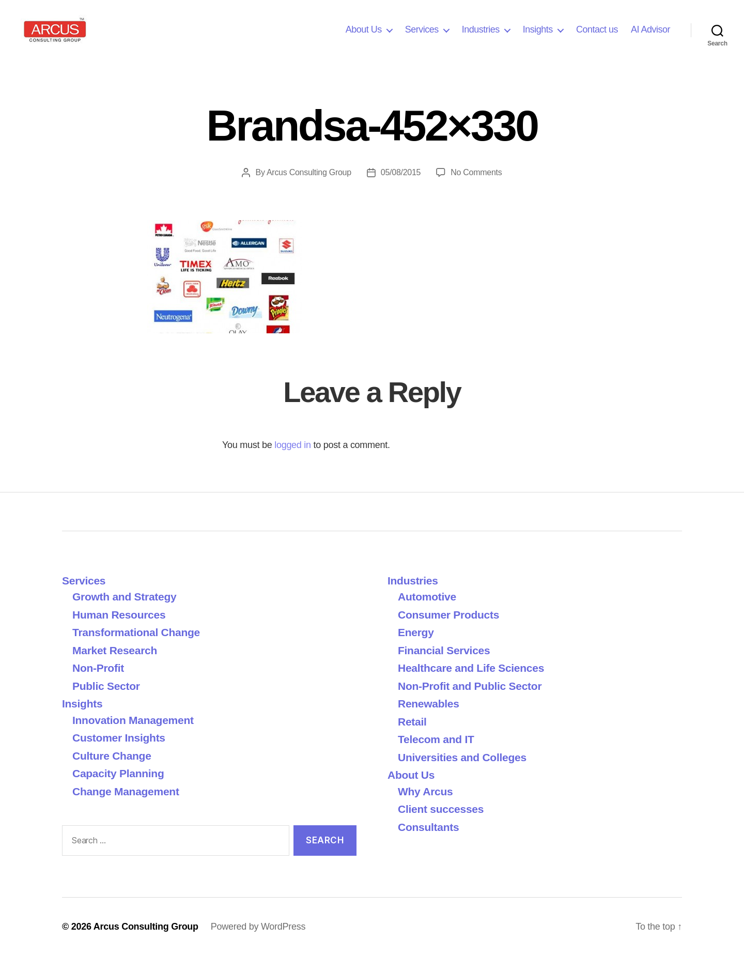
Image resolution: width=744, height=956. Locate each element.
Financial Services (444, 650)
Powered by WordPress (258, 926)
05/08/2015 (401, 172)
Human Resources (118, 615)
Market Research (114, 650)
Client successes (441, 809)
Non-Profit (98, 668)
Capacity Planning (118, 773)
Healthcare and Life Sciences (471, 668)
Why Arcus (425, 791)
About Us (364, 29)
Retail (412, 722)
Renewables (428, 704)
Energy (416, 632)
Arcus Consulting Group (309, 172)
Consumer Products (448, 615)
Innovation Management (133, 720)
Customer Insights (121, 738)
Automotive (427, 597)
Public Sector (106, 686)
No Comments (476, 172)
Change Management (125, 791)
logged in (292, 445)
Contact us (597, 29)
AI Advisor (650, 29)
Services (422, 29)
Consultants (428, 827)
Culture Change (111, 756)
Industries (481, 29)
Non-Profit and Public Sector (469, 686)
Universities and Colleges (462, 757)
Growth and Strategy (124, 597)
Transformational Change (136, 632)
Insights (538, 29)
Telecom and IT (436, 739)
